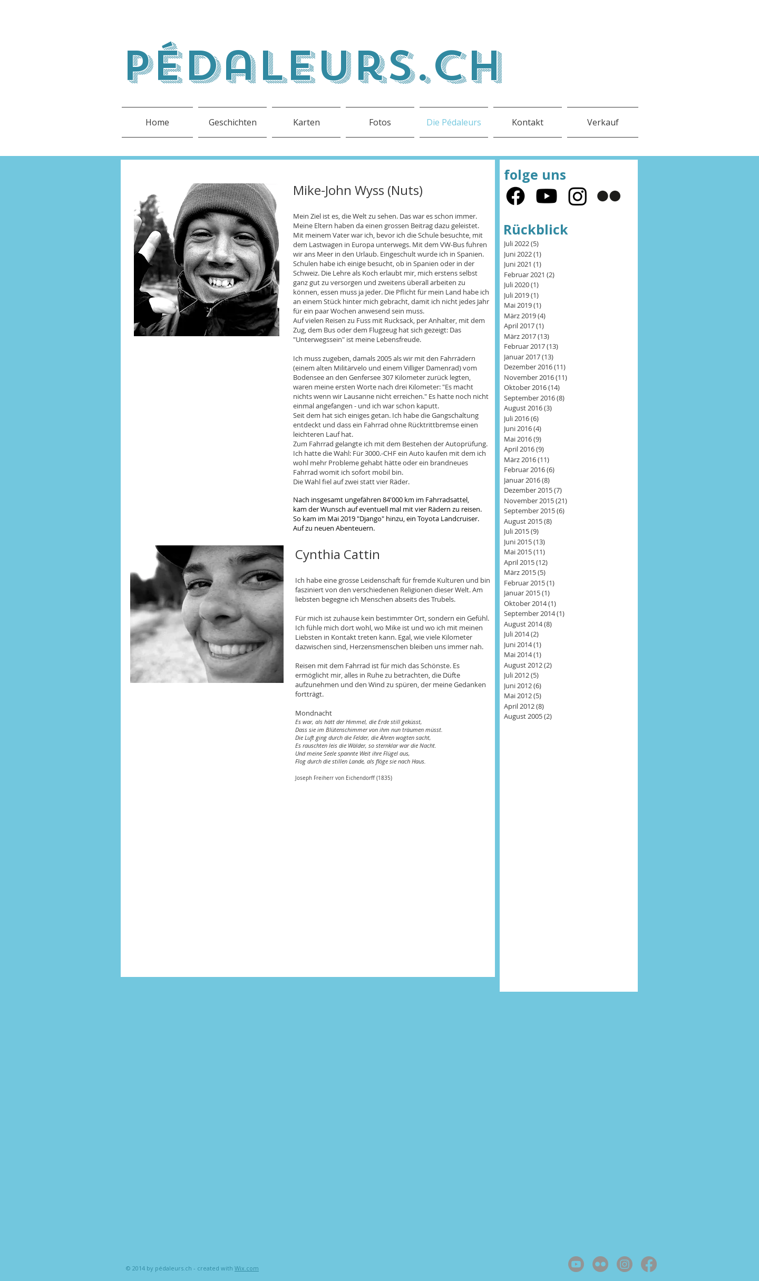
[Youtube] (546, 196)
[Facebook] (515, 196)
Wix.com (247, 1268)
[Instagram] (578, 196)
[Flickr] (609, 196)
